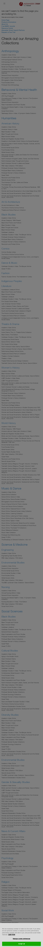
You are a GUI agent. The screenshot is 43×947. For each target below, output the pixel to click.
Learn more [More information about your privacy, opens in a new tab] (11, 934)
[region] (21, 935)
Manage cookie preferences (21, 938)
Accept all (21, 944)
